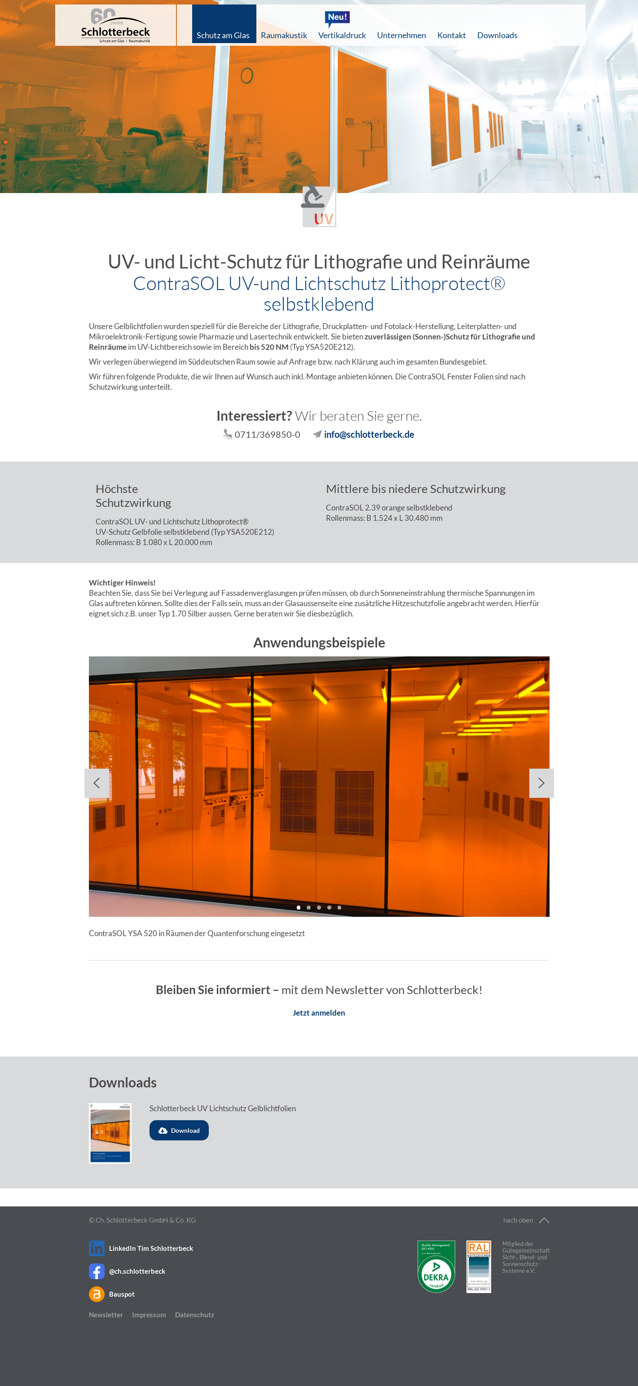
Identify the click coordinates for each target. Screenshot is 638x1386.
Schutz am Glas (223, 35)
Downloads (497, 35)
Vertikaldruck (342, 35)
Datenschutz (194, 1315)
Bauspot (122, 1294)
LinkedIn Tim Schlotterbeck (151, 1248)
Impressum (149, 1315)
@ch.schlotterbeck (137, 1271)
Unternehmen (401, 35)
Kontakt (451, 35)
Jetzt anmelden (319, 1012)
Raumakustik (284, 35)
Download (179, 1130)
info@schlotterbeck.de (369, 434)
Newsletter (106, 1315)
